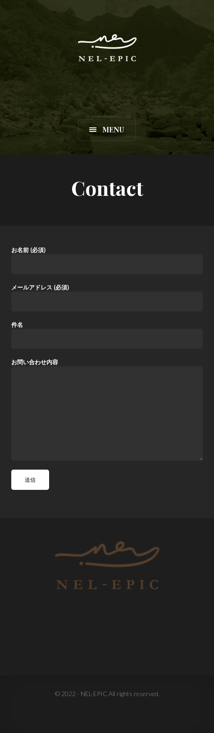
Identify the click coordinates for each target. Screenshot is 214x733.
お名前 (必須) (107, 260)
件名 (107, 335)
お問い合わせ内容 (107, 409)
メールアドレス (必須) (107, 298)
